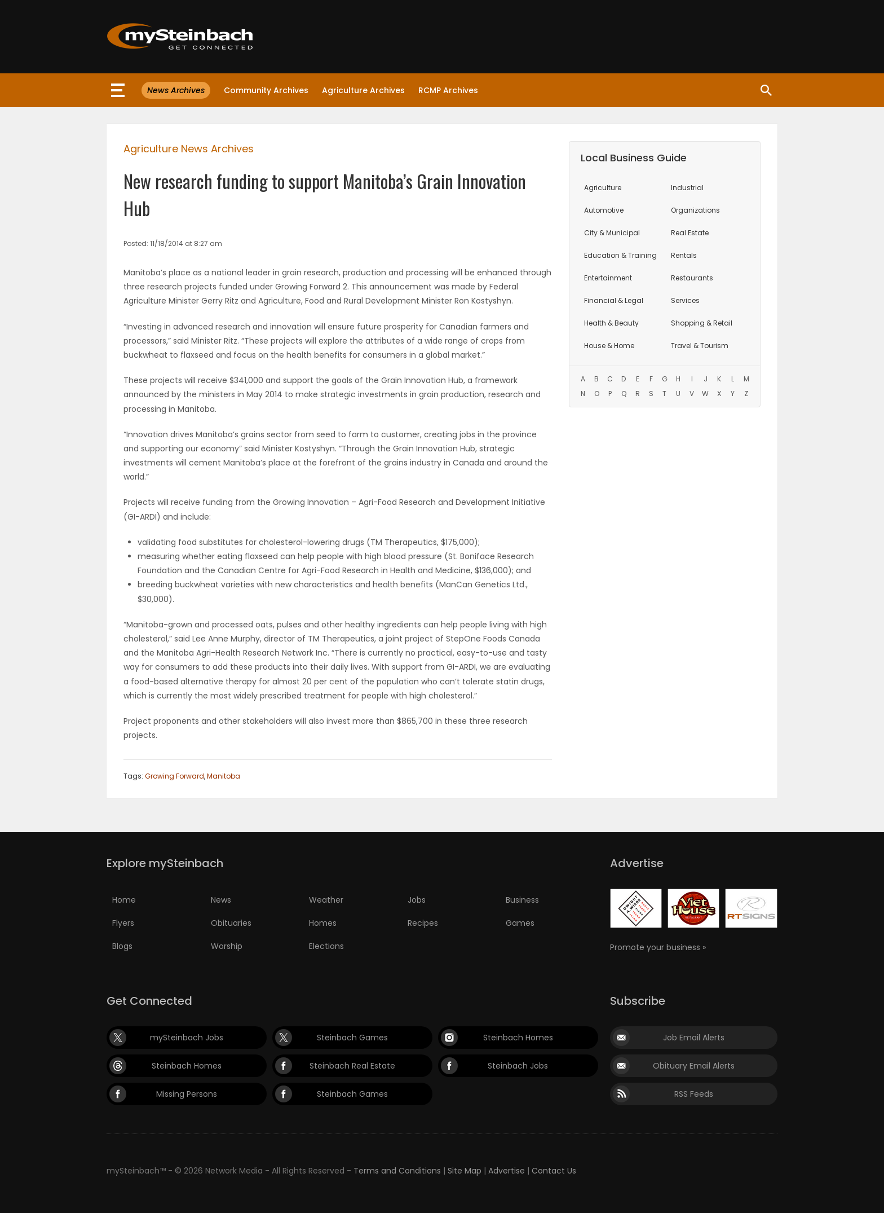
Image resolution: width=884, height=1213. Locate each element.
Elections (326, 946)
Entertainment (608, 278)
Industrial (687, 187)
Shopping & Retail (701, 323)
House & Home (609, 345)
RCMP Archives (448, 90)
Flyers (123, 923)
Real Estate (690, 233)
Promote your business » (658, 947)
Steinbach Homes (518, 1037)
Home (124, 900)
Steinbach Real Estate (352, 1065)
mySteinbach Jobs (186, 1037)
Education (620, 255)
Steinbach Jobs (518, 1065)
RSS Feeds (693, 1094)
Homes (323, 923)
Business (522, 900)
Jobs (417, 900)
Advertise (506, 1170)
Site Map (464, 1170)
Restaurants (692, 278)
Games (520, 923)
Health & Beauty (611, 323)
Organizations (695, 210)
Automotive (604, 210)
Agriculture (602, 187)
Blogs (122, 946)
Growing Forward (174, 776)
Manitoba (223, 776)
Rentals (684, 255)
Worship (226, 946)
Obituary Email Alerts (694, 1065)
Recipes (423, 923)
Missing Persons (186, 1094)
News (221, 900)
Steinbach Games (352, 1037)
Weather (326, 900)
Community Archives (266, 90)
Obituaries (231, 923)
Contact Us (554, 1170)
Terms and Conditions (397, 1170)
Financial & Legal (613, 300)
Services (685, 300)
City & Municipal (612, 233)
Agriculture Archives (363, 90)
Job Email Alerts (693, 1037)
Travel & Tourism (699, 345)
